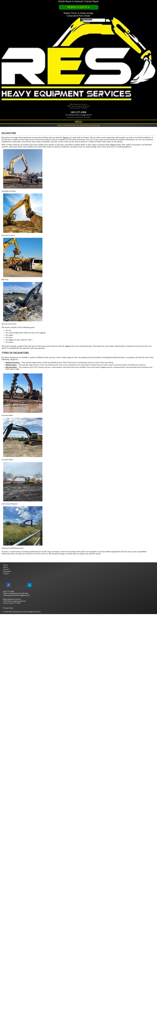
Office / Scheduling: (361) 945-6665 (15, 593)
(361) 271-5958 (78, 112)
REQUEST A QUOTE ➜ (78, 7)
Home (5, 565)
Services (6, 569)
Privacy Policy (8, 608)
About (5, 567)
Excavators (9, 133)
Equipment (7, 571)
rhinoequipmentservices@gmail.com (78, 115)
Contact (6, 574)
